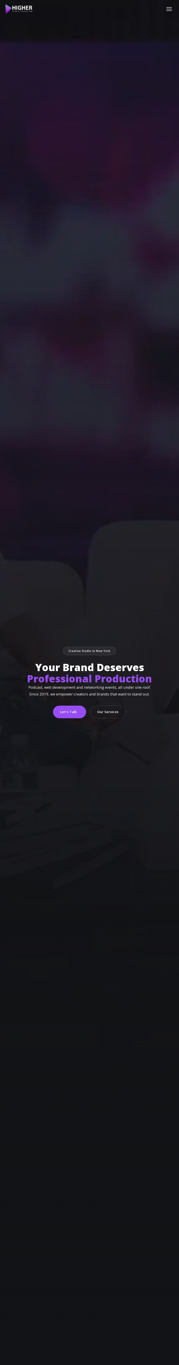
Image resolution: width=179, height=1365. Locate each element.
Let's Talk (68, 711)
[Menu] (169, 9)
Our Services (108, 711)
